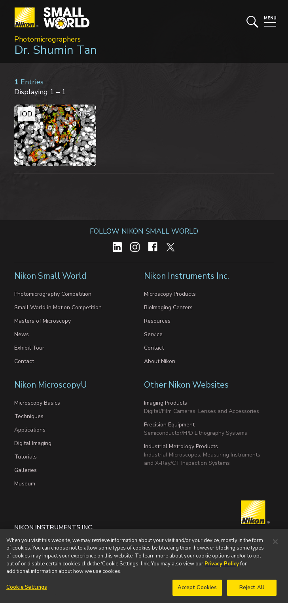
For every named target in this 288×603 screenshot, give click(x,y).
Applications (29, 430)
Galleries (25, 470)
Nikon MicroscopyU (50, 384)
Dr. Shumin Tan (55, 50)
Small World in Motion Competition (58, 307)
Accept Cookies (197, 590)
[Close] (275, 544)
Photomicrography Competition (52, 294)
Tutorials (25, 456)
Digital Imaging (32, 443)
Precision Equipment (169, 424)
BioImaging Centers (168, 307)
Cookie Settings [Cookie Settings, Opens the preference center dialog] (26, 589)
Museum (24, 483)
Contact (24, 361)
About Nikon (159, 361)
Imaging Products (165, 403)
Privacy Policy (222, 566)
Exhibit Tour (29, 348)
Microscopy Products (170, 294)
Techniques (29, 416)
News (21, 334)
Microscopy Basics (37, 403)
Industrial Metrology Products (181, 446)
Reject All (251, 590)
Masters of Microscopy (42, 321)
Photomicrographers (47, 39)
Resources (157, 321)
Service (153, 334)
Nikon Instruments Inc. (186, 276)
